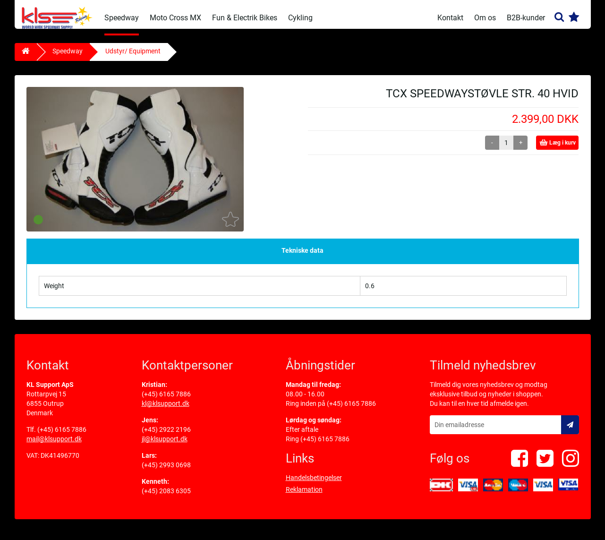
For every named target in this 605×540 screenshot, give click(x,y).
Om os (485, 17)
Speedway (121, 17)
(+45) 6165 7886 (61, 436)
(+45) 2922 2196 (166, 436)
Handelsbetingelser (314, 484)
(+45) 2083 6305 (166, 497)
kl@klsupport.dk (165, 410)
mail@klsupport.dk (54, 445)
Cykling (300, 17)
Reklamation (304, 496)
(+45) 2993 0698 (166, 471)
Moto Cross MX (175, 17)
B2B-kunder (526, 17)
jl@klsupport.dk (164, 445)
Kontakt (450, 17)
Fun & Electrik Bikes (244, 17)
